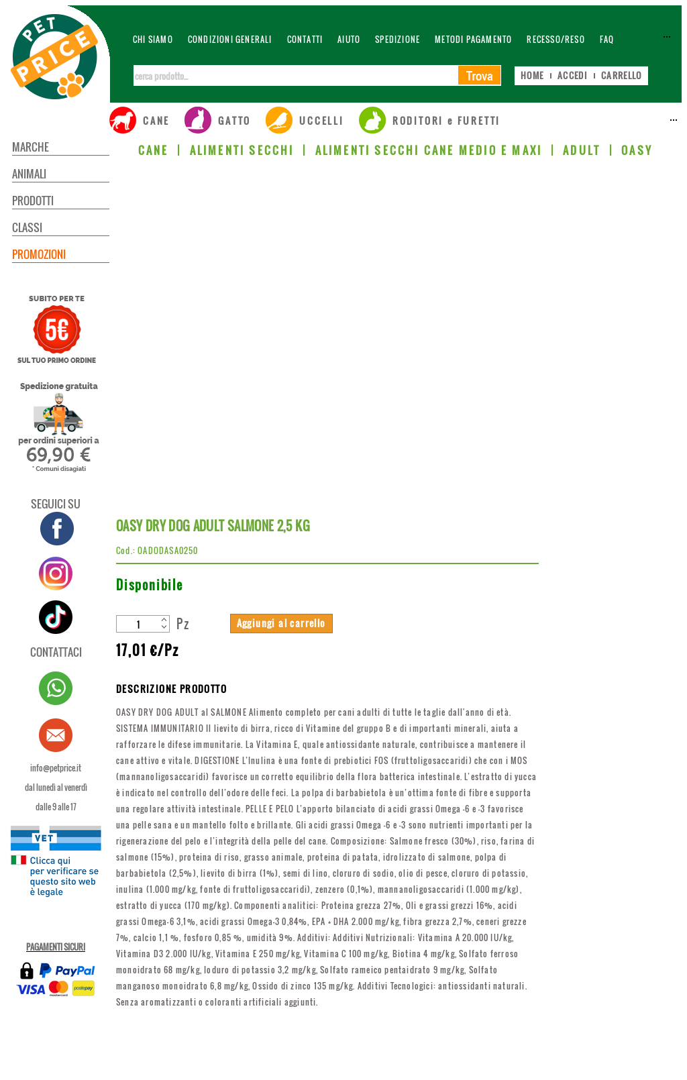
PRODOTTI (33, 201)
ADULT (581, 150)
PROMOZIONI (39, 254)
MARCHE (30, 147)
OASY (637, 150)
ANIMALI (29, 174)
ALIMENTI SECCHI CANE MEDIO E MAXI (429, 150)
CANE (153, 150)
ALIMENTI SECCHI (242, 150)
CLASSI (27, 227)
